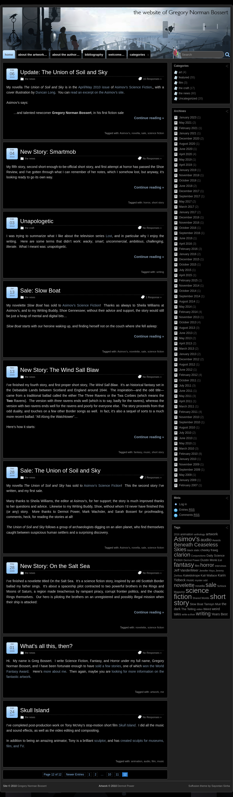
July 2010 (185, 432)
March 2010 (186, 448)
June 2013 (185, 333)
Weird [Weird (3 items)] (207, 609)
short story (158, 202)
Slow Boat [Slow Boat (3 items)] (196, 604)
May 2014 (185, 306)
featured (184, 77)
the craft (29, 227)
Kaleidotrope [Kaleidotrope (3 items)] (191, 575)
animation (136, 761)
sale (143, 133)
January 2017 (187, 212)
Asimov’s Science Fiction (133, 87)
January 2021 (187, 133)
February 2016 (188, 249)
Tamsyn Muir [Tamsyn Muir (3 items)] (212, 604)
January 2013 (187, 354)
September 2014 (189, 296)
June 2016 (185, 238)
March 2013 (186, 348)
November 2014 (189, 285)
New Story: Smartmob (48, 152)
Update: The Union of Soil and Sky (63, 72)
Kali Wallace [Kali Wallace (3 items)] (209, 575)
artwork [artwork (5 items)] (212, 534)
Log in (183, 504)
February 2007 (188, 485)
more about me (54, 671)
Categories (139, 56)
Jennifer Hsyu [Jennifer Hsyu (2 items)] (207, 570)
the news (30, 78)
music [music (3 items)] (190, 580)
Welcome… (116, 54)
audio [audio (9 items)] (205, 539)
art (180, 72)
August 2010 (187, 427)
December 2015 (189, 259)
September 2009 (189, 469)
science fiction (156, 133)
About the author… (65, 54)
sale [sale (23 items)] (210, 584)
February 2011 (188, 412)
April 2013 (185, 343)
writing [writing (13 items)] (203, 614)
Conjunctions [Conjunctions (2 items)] (198, 555)
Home (9, 54)
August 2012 (187, 364)
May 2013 (185, 338)
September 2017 (189, 196)
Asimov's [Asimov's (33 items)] (187, 539)
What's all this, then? (46, 646)
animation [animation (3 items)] (186, 534)
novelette (134, 351)
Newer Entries (75, 774)
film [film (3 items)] (197, 565)
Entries (187, 510)
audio (147, 761)
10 (109, 774)
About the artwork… (32, 54)
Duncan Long (45, 92)
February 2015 (188, 280)
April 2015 (185, 275)
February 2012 (188, 375)
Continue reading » (149, 118)
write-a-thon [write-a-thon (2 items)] (188, 614)
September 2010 (189, 422)
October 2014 (187, 291)
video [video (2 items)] (199, 609)
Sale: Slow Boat (40, 290)
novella (136, 133)
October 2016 (187, 228)
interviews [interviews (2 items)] (220, 565)
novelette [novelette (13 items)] (184, 585)
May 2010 (185, 443)
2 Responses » (153, 477)
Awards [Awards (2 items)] (216, 540)
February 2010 (188, 453)
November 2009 (189, 464)
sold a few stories (108, 666)
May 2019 (185, 159)
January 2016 (187, 254)
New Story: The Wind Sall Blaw (59, 370)
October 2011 (187, 380)
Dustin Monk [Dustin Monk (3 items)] (208, 560)
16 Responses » (152, 78)
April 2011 (185, 401)
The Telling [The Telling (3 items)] (188, 609)
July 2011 (185, 385)
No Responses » (152, 158)
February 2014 (188, 312)
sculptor (100, 741)
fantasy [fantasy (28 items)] (184, 564)
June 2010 (185, 438)
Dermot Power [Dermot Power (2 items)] (191, 560)
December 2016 (189, 217)
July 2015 (185, 270)
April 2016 (185, 243)
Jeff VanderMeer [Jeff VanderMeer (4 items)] (186, 570)
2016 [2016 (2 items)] (177, 534)
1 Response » (154, 297)
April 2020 (185, 154)
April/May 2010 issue (94, 87)
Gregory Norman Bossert (32, 785)
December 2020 (189, 138)
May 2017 (185, 201)
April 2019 (185, 165)
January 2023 (187, 117)
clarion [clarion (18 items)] (182, 555)
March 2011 (186, 406)
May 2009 (185, 475)
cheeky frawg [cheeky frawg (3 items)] (209, 550)
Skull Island (34, 710)
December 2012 (189, 359)
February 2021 (188, 128)
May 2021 (185, 122)
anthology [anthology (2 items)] (199, 534)
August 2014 (187, 301)
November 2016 (189, 222)
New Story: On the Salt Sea (55, 566)
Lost (109, 236)
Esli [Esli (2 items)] (220, 560)
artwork (154, 691)
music (147, 452)
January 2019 (187, 170)
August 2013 (187, 327)
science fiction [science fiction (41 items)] (191, 593)
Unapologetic (36, 221)
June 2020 (185, 149)
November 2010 (189, 417)
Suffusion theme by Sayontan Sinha (209, 785)
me (162, 691)
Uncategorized (188, 98)
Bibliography (94, 54)
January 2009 (187, 480)
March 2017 (186, 206)
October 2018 (187, 180)
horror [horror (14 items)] (207, 565)
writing (160, 271)
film (154, 761)
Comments (189, 515)
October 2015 (187, 264)
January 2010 (187, 459)
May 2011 (185, 396)
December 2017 (189, 191)
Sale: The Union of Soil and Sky (60, 470)
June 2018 (185, 186)
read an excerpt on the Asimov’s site (97, 92)
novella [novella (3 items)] (200, 586)
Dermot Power (125, 785)
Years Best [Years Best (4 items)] (219, 614)
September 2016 (189, 233)
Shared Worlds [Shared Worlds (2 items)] (201, 598)
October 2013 (187, 322)
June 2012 (185, 369)
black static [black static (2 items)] (193, 550)
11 (117, 774)
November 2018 (189, 175)
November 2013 (189, 317)
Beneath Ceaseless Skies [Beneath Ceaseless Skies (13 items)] (196, 547)
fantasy (138, 452)
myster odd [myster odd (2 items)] (201, 580)
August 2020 (187, 143)
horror (147, 202)
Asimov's (125, 133)
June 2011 (185, 390)
